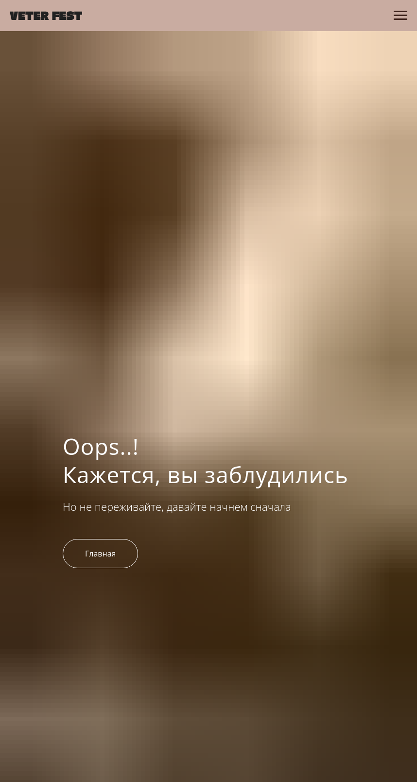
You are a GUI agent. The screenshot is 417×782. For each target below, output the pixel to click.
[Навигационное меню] (400, 15)
